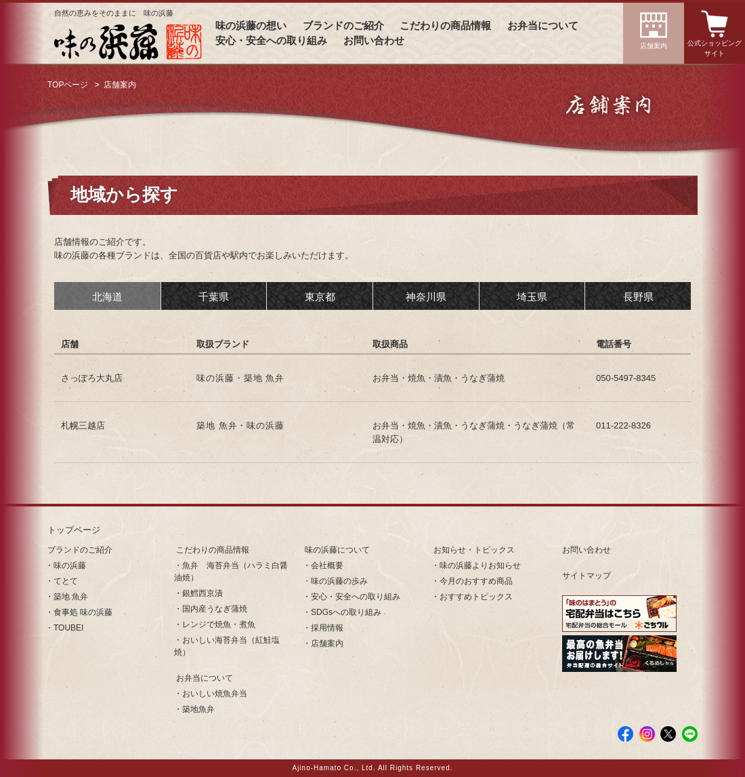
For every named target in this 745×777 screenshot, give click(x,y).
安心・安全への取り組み (271, 40)
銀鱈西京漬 (202, 593)
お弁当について (542, 25)
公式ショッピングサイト (714, 48)
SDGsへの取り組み (346, 612)
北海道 (107, 296)
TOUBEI (68, 628)
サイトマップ (586, 575)
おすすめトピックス (476, 596)
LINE (690, 734)
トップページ (73, 530)
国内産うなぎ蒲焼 (214, 609)
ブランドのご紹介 (343, 25)
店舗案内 (653, 45)
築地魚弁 (198, 709)
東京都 (320, 296)
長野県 (638, 296)
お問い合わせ (373, 40)
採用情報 (327, 628)
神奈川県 (426, 296)
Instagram (647, 734)
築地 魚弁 (71, 596)
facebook (625, 734)
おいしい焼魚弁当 (214, 693)
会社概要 (327, 565)
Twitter (668, 734)
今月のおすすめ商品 (476, 581)
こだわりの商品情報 (445, 25)
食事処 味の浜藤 (83, 612)
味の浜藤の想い (250, 25)
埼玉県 (532, 296)
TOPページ (67, 84)
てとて (66, 581)
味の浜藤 (70, 565)
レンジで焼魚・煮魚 (218, 624)
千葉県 (213, 296)
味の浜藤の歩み (339, 581)
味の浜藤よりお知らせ (480, 565)
